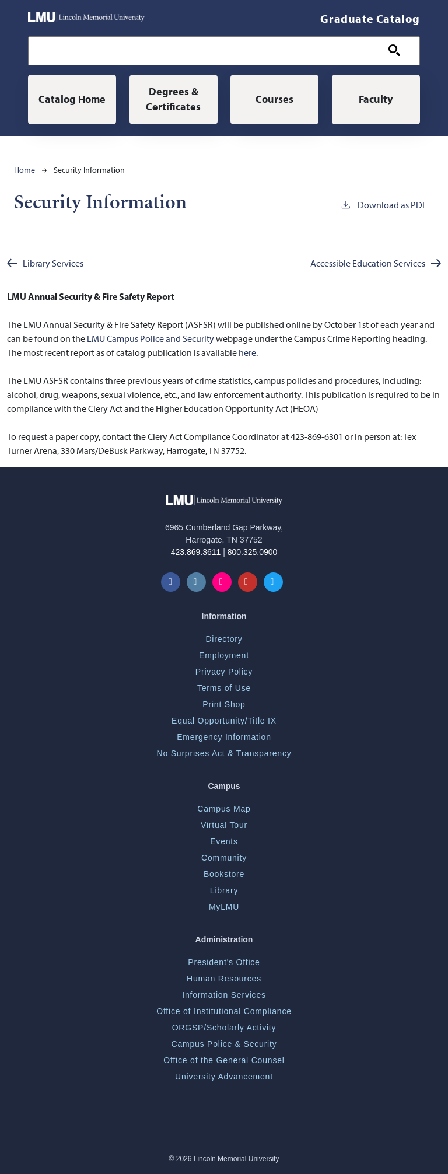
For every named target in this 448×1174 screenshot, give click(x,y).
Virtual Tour (224, 825)
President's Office (224, 962)
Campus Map (223, 808)
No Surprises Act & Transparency (224, 753)
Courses (274, 99)
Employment (224, 655)
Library (224, 890)
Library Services (53, 263)
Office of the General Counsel (223, 1060)
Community (224, 857)
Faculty (376, 99)
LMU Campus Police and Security (150, 338)
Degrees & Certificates (173, 99)
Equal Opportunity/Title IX (224, 720)
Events (224, 841)
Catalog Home (72, 99)
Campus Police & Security (223, 1044)
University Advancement (224, 1076)
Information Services (224, 995)
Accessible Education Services (367, 263)
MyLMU (224, 906)
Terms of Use (224, 688)
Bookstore (224, 874)
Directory (223, 639)
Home (24, 170)
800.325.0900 (253, 552)
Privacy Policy (224, 671)
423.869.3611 (196, 552)
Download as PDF (383, 204)
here (247, 352)
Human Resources (224, 978)
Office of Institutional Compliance (224, 1011)
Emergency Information (224, 737)
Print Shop (223, 704)
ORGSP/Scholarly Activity (224, 1027)
